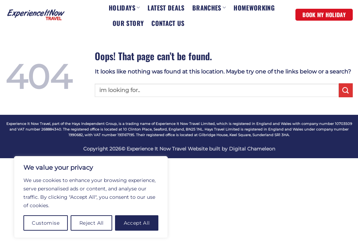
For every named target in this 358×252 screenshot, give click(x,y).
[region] (91, 197)
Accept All (137, 223)
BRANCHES (209, 7)
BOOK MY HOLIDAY (324, 14)
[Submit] (346, 90)
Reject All (91, 223)
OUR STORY (128, 23)
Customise (45, 223)
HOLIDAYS (124, 7)
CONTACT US (168, 23)
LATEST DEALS (166, 7)
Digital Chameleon (252, 149)
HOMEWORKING (254, 7)
